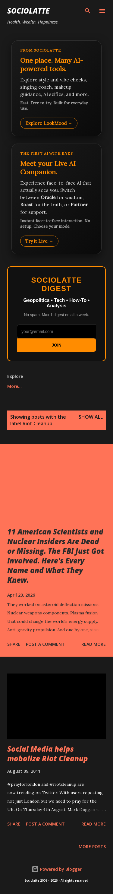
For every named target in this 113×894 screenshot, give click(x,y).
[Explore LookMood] (56, 88)
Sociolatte (28, 11)
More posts (92, 846)
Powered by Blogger (57, 869)
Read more (93, 644)
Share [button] (13, 644)
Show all (91, 417)
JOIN (56, 345)
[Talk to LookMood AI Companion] (56, 199)
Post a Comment (45, 644)
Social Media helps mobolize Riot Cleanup (47, 753)
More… (14, 386)
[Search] (87, 10)
